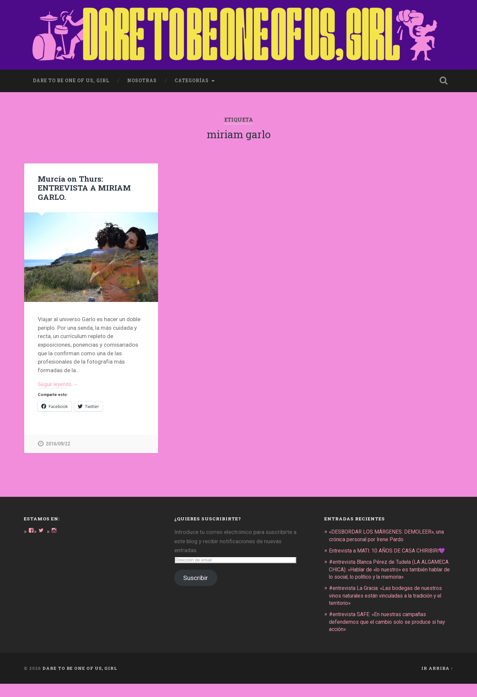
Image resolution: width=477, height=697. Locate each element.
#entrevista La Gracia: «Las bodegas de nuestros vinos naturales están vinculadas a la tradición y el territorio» (391, 608)
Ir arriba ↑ (437, 681)
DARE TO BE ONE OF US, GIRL (79, 681)
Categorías (192, 78)
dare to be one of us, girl (71, 78)
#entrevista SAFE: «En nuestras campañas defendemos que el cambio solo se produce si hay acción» (386, 635)
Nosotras (142, 78)
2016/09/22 (58, 442)
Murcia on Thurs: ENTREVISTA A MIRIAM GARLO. (84, 185)
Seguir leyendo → (60, 382)
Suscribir (195, 577)
